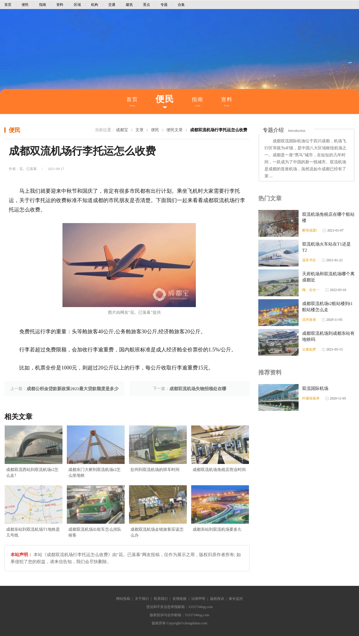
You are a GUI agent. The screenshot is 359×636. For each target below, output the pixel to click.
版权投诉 (217, 599)
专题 (164, 5)
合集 (181, 5)
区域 (77, 5)
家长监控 (236, 599)
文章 (139, 130)
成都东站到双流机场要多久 (217, 529)
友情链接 (179, 599)
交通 (111, 5)
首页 (7, 5)
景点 (146, 5)
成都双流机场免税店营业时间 (219, 469)
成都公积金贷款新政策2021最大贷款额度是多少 (72, 388)
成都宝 (122, 130)
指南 (42, 5)
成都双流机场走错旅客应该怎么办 (157, 532)
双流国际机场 (315, 388)
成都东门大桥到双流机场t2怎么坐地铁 (94, 472)
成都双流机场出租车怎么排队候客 (94, 532)
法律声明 (198, 599)
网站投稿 (123, 599)
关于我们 (142, 599)
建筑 (129, 5)
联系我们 (161, 599)
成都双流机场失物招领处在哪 (197, 388)
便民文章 (174, 130)
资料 (59, 5)
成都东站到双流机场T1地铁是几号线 (33, 532)
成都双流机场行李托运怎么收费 (218, 130)
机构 (94, 5)
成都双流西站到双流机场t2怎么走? (32, 472)
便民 (25, 5)
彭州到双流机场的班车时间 (155, 469)
